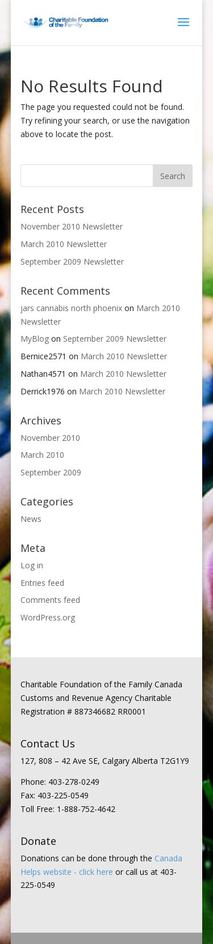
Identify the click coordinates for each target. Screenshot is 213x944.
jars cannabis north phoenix (71, 308)
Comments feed (50, 599)
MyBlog (34, 338)
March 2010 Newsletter (63, 244)
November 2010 (50, 437)
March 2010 (42, 454)
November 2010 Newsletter (71, 226)
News (30, 518)
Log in (31, 565)
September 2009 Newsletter (72, 261)
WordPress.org (47, 617)
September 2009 (50, 472)
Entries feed (42, 582)
